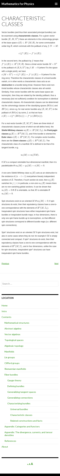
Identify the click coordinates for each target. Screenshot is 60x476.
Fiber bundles (11, 374)
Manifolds (9, 351)
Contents (6, 317)
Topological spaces (14, 340)
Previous (5, 263)
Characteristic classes (21, 415)
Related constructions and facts (26, 420)
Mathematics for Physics (18, 4)
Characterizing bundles (18, 403)
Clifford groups (12, 363)
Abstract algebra (12, 328)
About (5, 446)
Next (56, 263)
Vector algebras (12, 334)
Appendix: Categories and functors (22, 426)
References (10, 441)
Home (5, 305)
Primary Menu (56, 4)
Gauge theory (14, 380)
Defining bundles (15, 386)
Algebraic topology (13, 345)
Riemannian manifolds (15, 368)
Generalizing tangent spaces (21, 392)
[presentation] (13, 39)
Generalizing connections (20, 397)
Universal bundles (19, 409)
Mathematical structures (16, 322)
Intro (4, 311)
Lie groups (9, 357)
